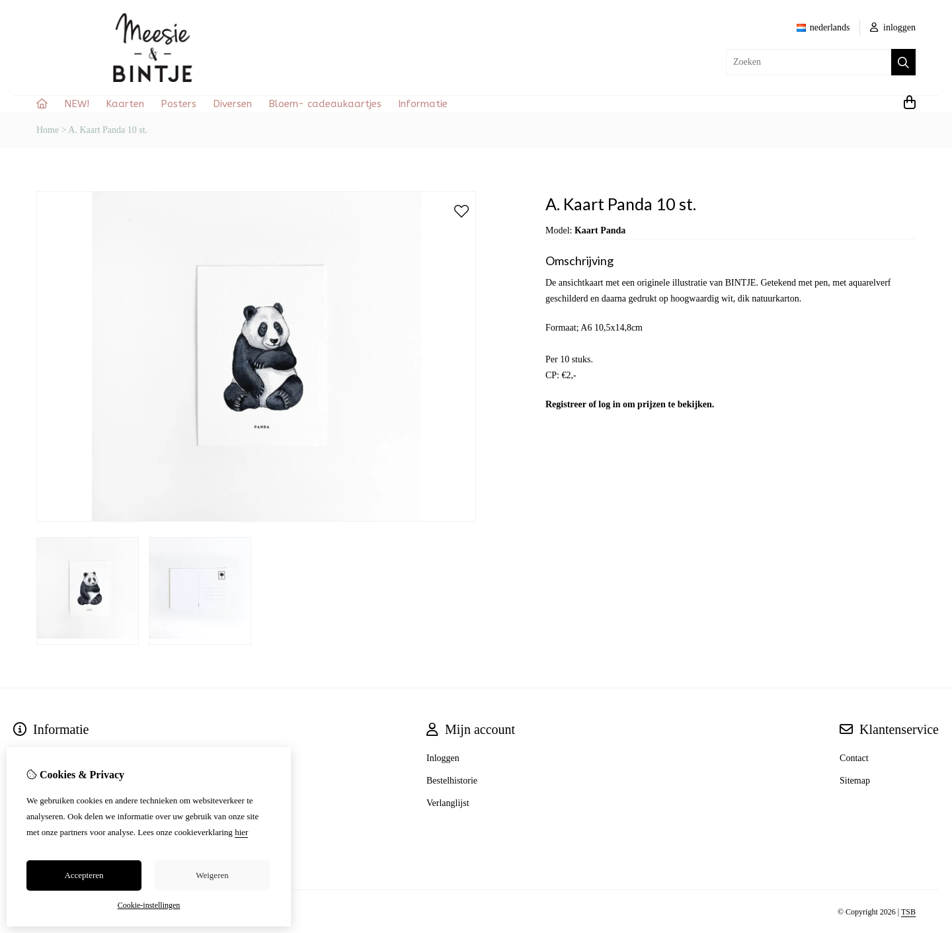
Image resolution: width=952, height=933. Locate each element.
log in (609, 404)
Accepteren (83, 875)
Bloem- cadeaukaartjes (324, 104)
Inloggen (442, 758)
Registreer (565, 404)
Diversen (232, 104)
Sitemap (855, 781)
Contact (854, 758)
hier (241, 832)
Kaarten (125, 104)
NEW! (76, 104)
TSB (908, 911)
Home (47, 130)
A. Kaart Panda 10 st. (107, 130)
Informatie (423, 104)
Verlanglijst (447, 803)
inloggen (893, 27)
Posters (178, 104)
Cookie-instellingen (149, 905)
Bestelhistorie (451, 781)
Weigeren (212, 875)
